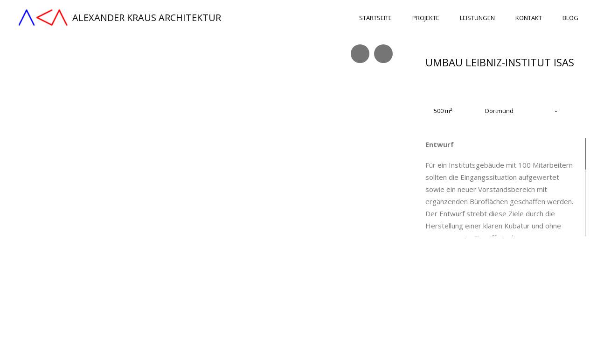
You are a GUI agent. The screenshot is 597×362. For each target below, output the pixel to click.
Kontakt (528, 18)
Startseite (375, 18)
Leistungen (477, 18)
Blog (570, 18)
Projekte (425, 18)
